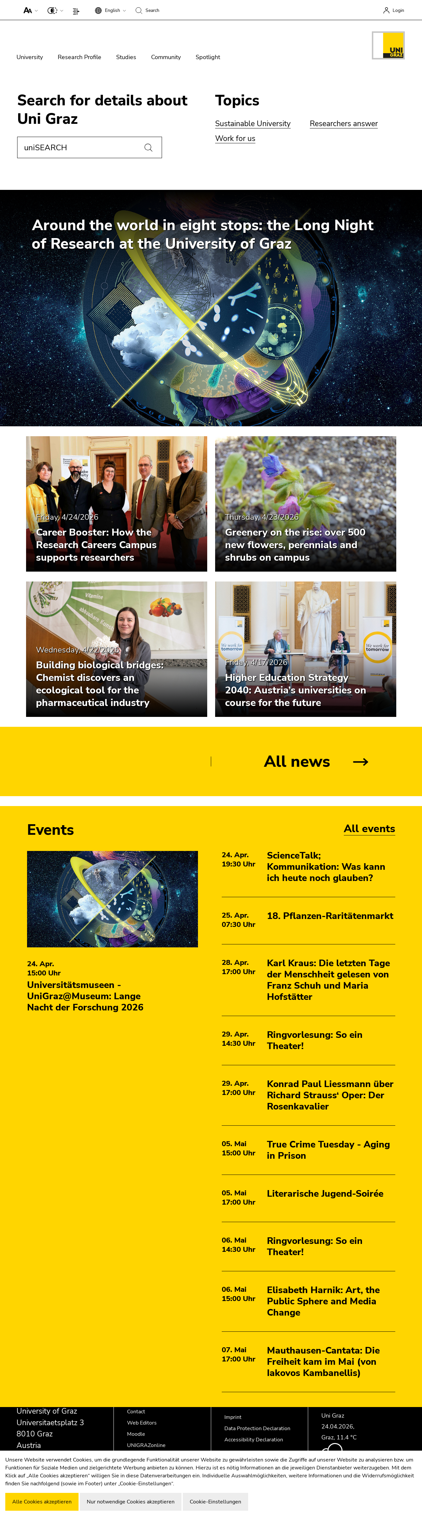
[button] (29, 10)
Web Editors (142, 1423)
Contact (136, 1411)
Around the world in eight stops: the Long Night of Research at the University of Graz (202, 234)
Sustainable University (253, 124)
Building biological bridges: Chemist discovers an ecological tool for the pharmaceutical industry (100, 684)
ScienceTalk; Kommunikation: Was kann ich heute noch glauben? (326, 866)
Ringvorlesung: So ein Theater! (315, 1040)
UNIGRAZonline (146, 1445)
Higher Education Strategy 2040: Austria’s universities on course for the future (295, 690)
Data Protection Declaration (257, 1428)
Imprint (233, 1417)
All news (297, 761)
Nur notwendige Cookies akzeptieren (131, 1501)
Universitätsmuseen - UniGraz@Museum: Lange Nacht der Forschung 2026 (85, 996)
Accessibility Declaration (253, 1439)
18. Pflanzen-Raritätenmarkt (330, 916)
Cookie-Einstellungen (215, 1501)
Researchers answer (344, 124)
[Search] (148, 148)
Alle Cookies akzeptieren (42, 1501)
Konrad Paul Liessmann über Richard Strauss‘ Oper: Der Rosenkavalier (330, 1095)
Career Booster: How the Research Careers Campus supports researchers (96, 545)
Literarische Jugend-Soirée (325, 1193)
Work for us (235, 138)
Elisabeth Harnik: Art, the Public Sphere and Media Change (323, 1301)
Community (166, 57)
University (29, 57)
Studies (126, 57)
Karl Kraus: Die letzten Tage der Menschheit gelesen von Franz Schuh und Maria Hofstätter (328, 980)
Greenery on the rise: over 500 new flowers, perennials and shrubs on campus (295, 545)
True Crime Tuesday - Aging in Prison (328, 1150)
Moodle (136, 1434)
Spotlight (208, 57)
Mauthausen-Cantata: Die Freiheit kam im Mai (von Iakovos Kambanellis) (323, 1361)
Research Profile (79, 57)
